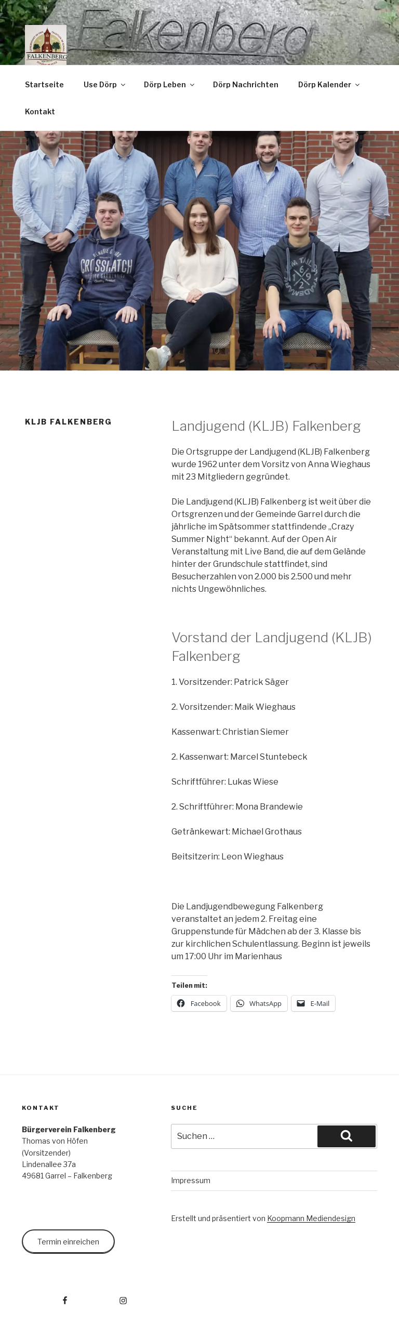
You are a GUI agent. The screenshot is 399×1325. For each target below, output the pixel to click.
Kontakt (40, 111)
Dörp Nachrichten (245, 84)
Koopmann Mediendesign (311, 1218)
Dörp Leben (170, 84)
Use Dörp (105, 84)
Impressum (190, 1180)
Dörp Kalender (329, 84)
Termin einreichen (68, 1241)
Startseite (44, 84)
